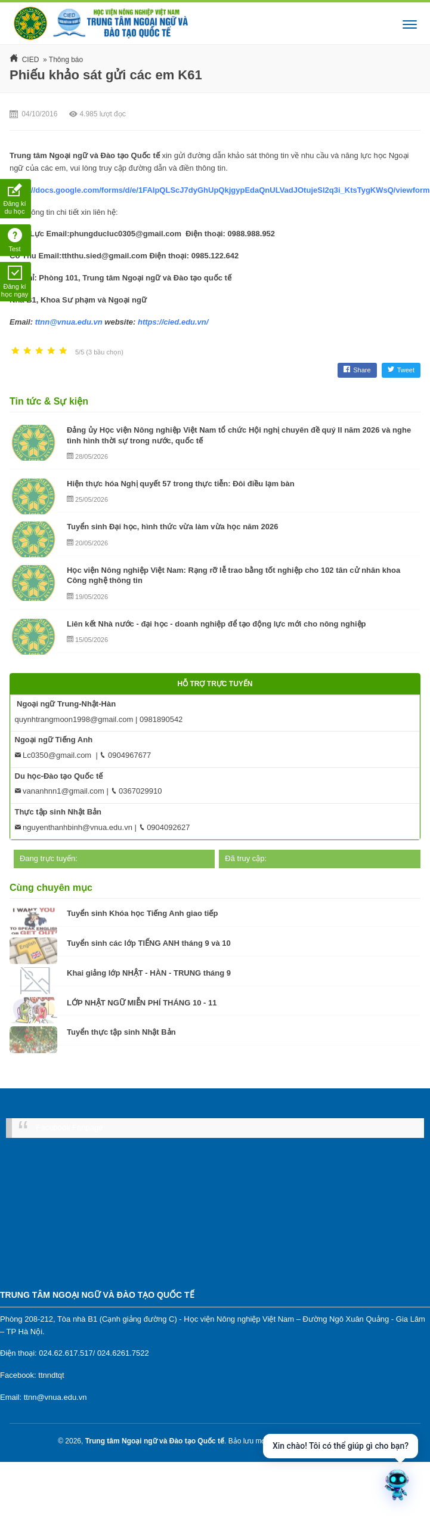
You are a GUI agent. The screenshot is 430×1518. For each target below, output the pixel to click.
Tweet (401, 370)
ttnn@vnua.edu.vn (69, 321)
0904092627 (164, 827)
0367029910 (136, 790)
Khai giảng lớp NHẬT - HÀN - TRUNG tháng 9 (149, 972)
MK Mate (358, 1441)
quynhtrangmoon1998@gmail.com (74, 719)
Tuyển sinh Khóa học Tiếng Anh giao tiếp (142, 913)
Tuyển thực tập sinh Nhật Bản (121, 1032)
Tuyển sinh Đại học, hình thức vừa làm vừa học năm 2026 (172, 526)
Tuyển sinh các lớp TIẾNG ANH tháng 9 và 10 (149, 943)
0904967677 (125, 755)
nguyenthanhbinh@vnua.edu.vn (73, 827)
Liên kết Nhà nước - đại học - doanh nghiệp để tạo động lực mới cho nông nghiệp (216, 623)
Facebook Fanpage (69, 1127)
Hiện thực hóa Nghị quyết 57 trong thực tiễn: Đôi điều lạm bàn (181, 483)
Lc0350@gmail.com (53, 755)
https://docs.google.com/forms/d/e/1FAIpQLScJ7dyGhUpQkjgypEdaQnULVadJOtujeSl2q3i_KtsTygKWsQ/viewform (220, 190)
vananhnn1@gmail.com (59, 790)
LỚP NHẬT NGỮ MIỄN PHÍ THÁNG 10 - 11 (141, 1002)
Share (357, 370)
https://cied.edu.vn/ (173, 321)
